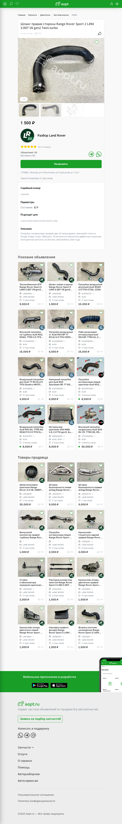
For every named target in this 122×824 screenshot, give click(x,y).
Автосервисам (28, 780)
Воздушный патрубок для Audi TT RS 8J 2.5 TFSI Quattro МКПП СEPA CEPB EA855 (31, 382)
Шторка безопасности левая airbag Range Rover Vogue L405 (60, 487)
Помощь (24, 767)
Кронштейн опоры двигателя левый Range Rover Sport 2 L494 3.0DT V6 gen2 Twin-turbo (31, 630)
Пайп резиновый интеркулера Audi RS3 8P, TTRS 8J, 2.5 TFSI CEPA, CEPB (89, 334)
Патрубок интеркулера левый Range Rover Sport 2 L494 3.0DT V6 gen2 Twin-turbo (60, 535)
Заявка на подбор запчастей (40, 719)
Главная (21, 15)
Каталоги (32, 15)
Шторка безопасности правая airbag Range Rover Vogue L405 (90, 487)
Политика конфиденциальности (36, 800)
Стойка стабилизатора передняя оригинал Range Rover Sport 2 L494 (31, 582)
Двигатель (45, 15)
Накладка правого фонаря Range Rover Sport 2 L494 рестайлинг (59, 630)
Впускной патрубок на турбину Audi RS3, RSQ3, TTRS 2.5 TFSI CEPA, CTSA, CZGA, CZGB (31, 334)
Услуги (22, 754)
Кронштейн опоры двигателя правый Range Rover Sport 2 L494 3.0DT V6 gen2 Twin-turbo (89, 582)
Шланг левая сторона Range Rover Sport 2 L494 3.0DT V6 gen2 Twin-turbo (60, 287)
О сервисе (25, 760)
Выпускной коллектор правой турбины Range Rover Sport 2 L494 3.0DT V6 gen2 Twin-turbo (31, 535)
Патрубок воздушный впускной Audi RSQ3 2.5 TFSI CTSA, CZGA (90, 287)
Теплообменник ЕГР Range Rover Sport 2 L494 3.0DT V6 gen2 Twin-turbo (31, 287)
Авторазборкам (29, 774)
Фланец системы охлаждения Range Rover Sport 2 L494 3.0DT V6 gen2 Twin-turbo (89, 630)
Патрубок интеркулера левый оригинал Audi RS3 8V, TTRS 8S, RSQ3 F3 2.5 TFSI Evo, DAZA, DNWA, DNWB (90, 382)
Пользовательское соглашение (36, 794)
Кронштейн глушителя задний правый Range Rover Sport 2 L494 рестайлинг (89, 535)
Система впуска (61, 15)
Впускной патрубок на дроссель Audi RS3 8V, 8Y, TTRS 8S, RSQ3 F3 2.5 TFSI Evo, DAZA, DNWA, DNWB (90, 429)
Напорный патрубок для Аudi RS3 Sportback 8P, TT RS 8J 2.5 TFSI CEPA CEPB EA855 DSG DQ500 (60, 382)
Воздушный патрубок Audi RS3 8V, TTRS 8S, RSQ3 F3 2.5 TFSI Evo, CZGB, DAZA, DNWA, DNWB (32, 429)
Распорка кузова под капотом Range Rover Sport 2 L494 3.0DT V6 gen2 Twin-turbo (61, 582)
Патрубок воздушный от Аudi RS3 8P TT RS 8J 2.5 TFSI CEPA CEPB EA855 (61, 334)
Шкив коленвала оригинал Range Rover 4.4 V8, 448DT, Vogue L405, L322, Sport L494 (31, 487)
